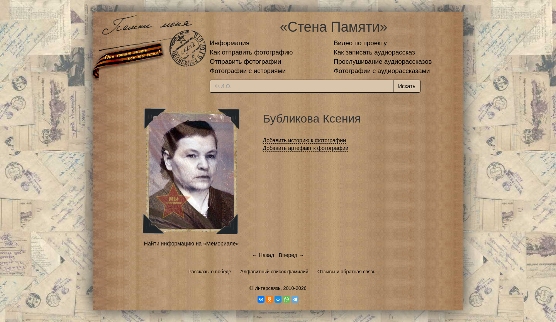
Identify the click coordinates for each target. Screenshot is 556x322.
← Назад (263, 255)
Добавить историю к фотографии (304, 140)
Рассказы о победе (209, 271)
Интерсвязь (267, 288)
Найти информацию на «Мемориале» (191, 243)
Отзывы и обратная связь (346, 271)
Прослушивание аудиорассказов (383, 61)
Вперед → (291, 255)
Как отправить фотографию (251, 52)
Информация (229, 43)
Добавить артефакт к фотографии (306, 148)
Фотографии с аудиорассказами (382, 71)
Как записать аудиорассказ (374, 52)
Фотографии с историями (248, 71)
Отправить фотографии (245, 61)
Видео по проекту (360, 43)
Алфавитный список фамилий (274, 271)
